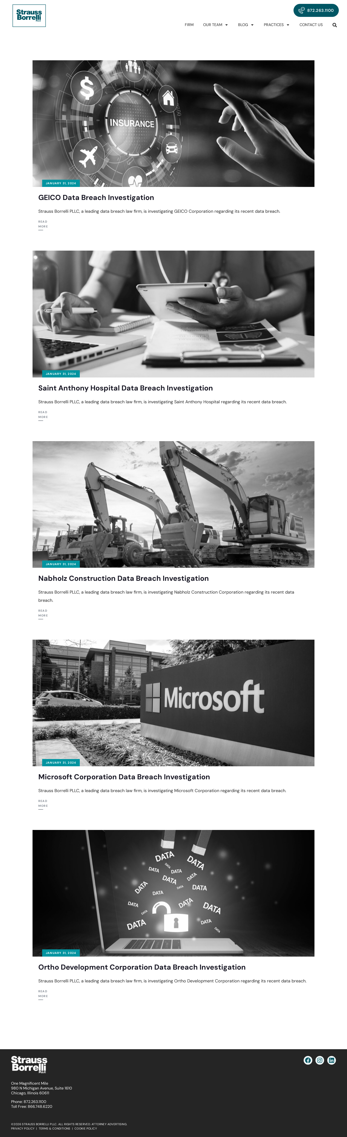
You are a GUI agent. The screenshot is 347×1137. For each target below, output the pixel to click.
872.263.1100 (35, 1101)
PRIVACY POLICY (23, 1128)
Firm (189, 24)
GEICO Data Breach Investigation (96, 197)
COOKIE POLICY (85, 1128)
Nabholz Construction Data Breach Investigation (123, 578)
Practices (277, 25)
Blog (246, 25)
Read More (43, 224)
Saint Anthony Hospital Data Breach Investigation (125, 388)
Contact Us (311, 24)
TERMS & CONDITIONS (54, 1128)
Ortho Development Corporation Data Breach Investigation (142, 967)
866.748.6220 (40, 1106)
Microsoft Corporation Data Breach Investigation (124, 776)
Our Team (215, 25)
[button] (335, 25)
